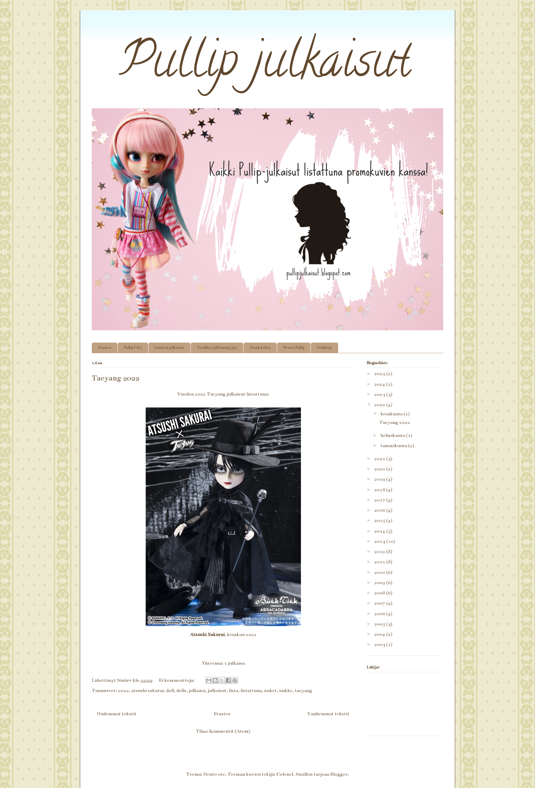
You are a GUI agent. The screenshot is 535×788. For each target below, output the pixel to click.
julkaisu (197, 690)
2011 (380, 562)
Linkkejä (324, 347)
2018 (380, 490)
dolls (181, 690)
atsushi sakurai (147, 690)
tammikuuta (394, 445)
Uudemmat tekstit (116, 714)
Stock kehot (260, 347)
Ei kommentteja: (177, 680)
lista (233, 690)
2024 (380, 384)
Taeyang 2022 (115, 378)
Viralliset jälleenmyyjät (217, 347)
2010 (380, 572)
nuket (270, 690)
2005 (380, 624)
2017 (380, 500)
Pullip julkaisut (251, 65)
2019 (380, 479)
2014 (380, 531)
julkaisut (217, 690)
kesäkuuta (392, 414)
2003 (380, 644)
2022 (123, 690)
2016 (380, 510)
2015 (380, 520)
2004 (380, 634)
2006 (380, 614)
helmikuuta (393, 435)
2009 (380, 582)
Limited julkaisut (169, 347)
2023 (380, 394)
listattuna (251, 690)
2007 (380, 603)
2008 (380, 593)
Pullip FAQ (133, 347)
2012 (380, 551)
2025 (380, 373)
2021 (380, 458)
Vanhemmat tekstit (328, 714)
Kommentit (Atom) (229, 731)
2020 (380, 469)
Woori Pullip (293, 347)
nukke (285, 690)
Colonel (284, 774)
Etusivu (104, 347)
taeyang (303, 690)
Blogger (339, 774)
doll (170, 690)
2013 (380, 541)
